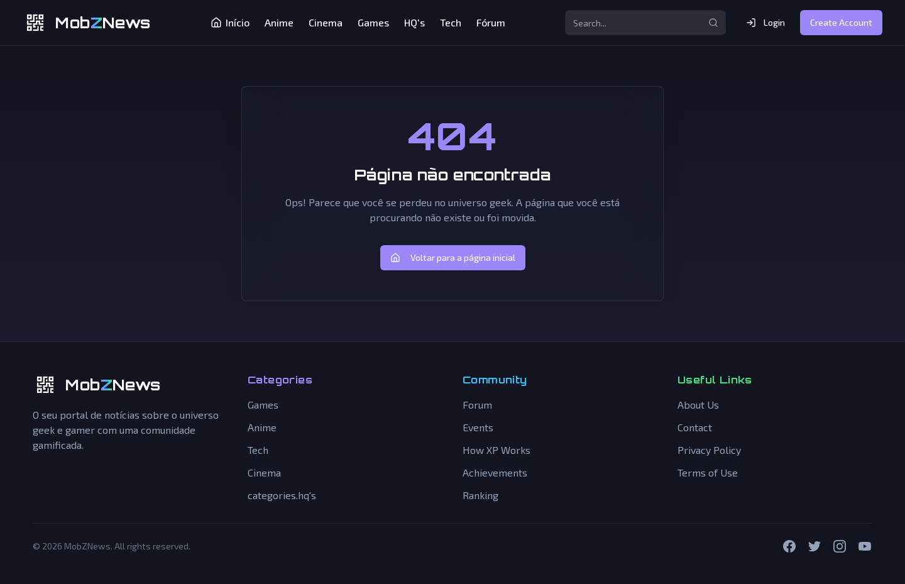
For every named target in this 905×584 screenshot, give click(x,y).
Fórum (490, 22)
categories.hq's (282, 495)
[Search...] (645, 22)
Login (765, 22)
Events (478, 427)
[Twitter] (814, 546)
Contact (694, 427)
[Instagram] (839, 546)
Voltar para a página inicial (452, 257)
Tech (450, 22)
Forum (477, 404)
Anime (279, 22)
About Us (698, 404)
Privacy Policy (709, 450)
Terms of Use (707, 472)
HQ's (414, 22)
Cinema (326, 22)
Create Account (841, 22)
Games (373, 22)
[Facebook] (789, 546)
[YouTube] (864, 546)
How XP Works (496, 450)
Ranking (480, 495)
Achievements (495, 472)
